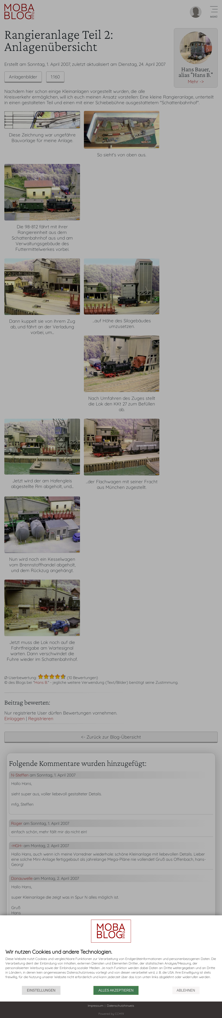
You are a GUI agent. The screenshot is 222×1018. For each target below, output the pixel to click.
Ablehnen (186, 990)
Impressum (95, 1006)
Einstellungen (41, 990)
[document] (111, 967)
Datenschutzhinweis (120, 1006)
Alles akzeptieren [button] (116, 990)
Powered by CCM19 (111, 1013)
